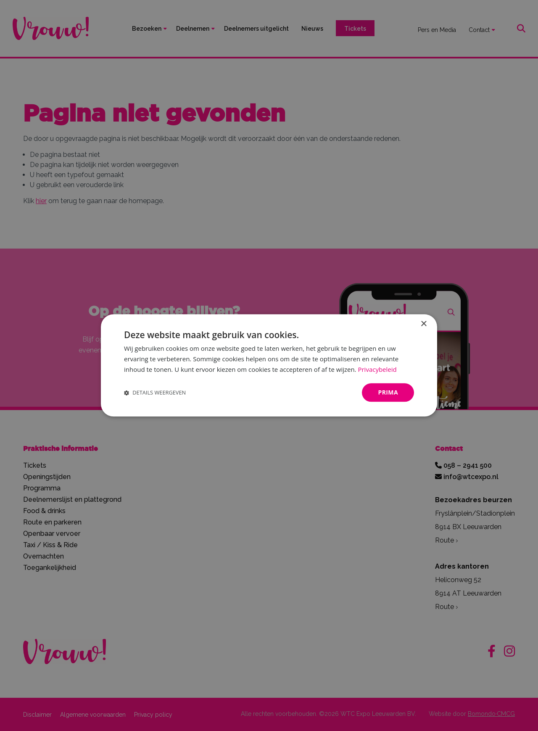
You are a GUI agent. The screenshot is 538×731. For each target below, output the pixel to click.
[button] (155, 392)
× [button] (423, 324)
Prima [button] (388, 392)
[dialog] (269, 365)
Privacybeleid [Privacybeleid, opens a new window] (377, 369)
